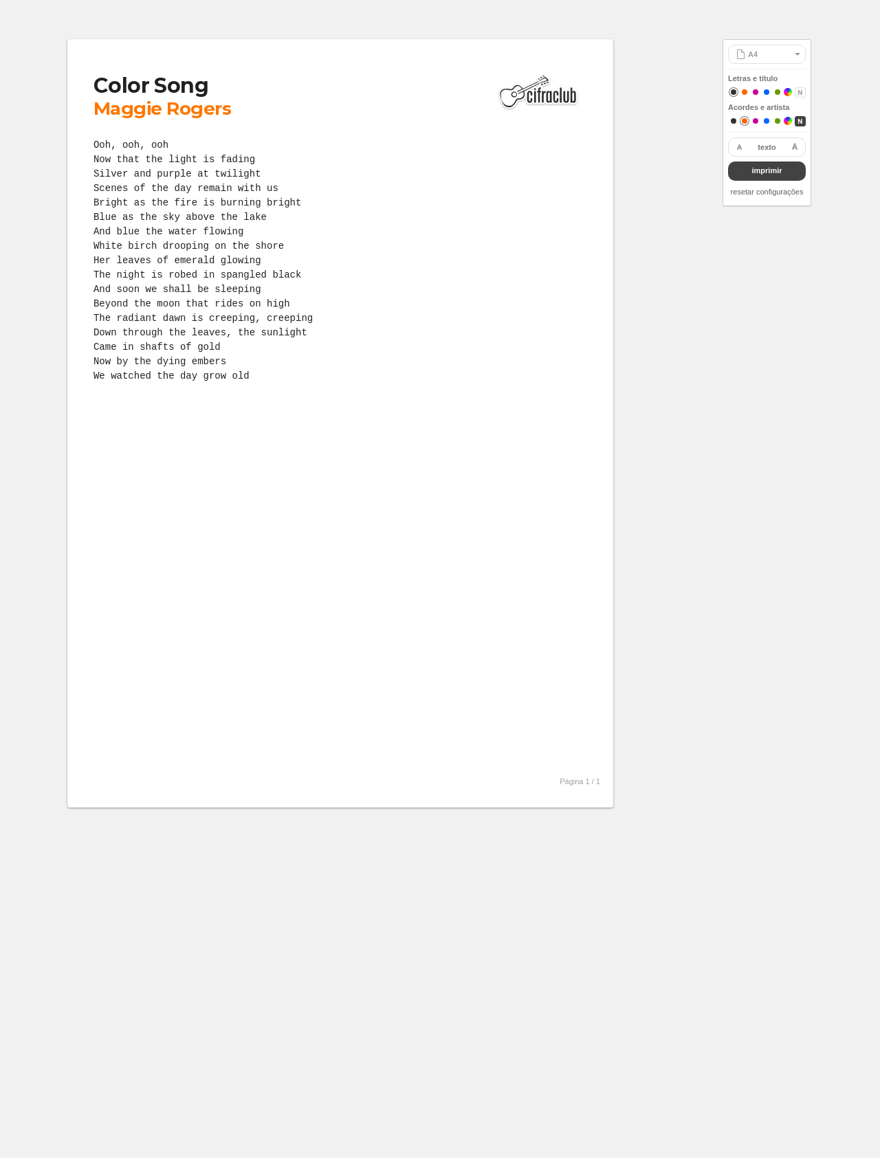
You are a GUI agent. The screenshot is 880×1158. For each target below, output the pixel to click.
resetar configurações (767, 192)
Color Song (151, 85)
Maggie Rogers (162, 109)
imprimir (766, 170)
